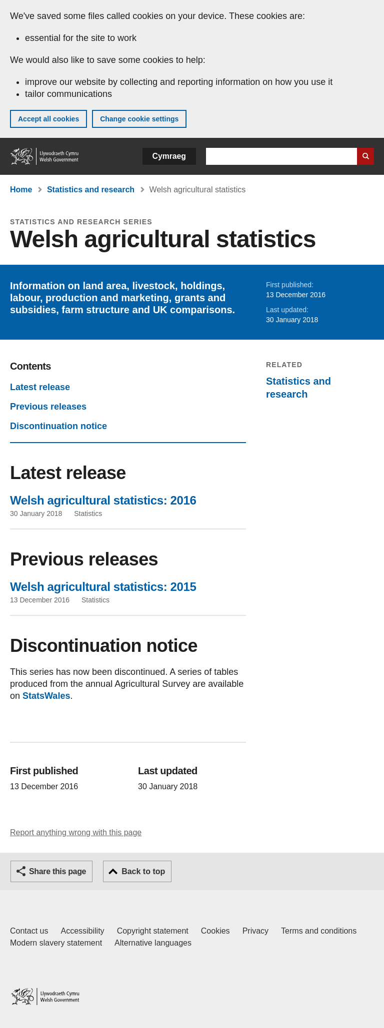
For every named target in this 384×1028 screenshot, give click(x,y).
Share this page (57, 871)
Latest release (40, 387)
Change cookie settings (139, 119)
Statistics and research (90, 189)
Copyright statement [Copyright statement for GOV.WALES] (152, 931)
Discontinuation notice (58, 426)
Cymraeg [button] (169, 156)
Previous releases (48, 407)
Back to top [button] (143, 871)
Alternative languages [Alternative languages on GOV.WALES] (153, 943)
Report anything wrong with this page (76, 832)
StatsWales (46, 696)
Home (21, 189)
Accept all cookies (48, 119)
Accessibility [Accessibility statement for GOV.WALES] (82, 931)
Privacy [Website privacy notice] (255, 931)
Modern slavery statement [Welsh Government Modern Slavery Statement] (56, 943)
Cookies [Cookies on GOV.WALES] (215, 931)
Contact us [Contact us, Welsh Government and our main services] (29, 931)
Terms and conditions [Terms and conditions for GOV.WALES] (318, 931)
